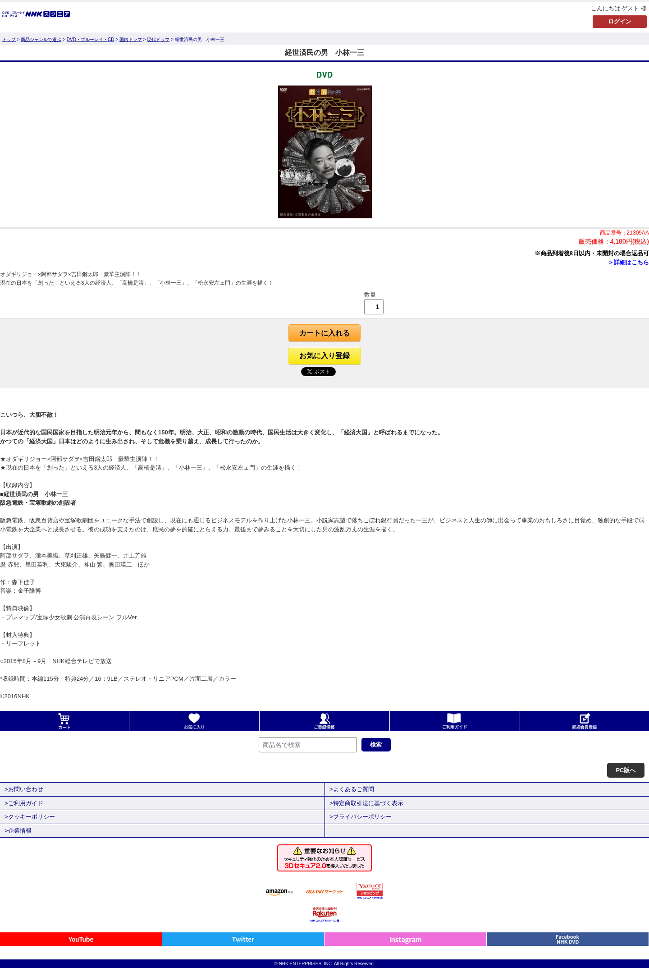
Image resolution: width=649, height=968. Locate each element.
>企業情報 (18, 830)
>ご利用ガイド (24, 803)
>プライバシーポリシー (360, 816)
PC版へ (625, 770)
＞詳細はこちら (628, 262)
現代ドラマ (158, 39)
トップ (9, 39)
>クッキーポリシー (30, 816)
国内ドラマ (130, 39)
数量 (370, 294)
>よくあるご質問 (351, 789)
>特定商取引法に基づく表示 (366, 803)
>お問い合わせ (24, 789)
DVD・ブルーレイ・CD (90, 39)
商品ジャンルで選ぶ (41, 39)
